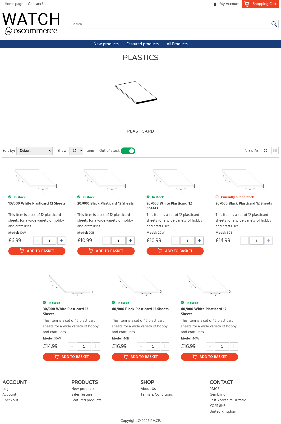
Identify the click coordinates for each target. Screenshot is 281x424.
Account (9, 395)
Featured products (143, 44)
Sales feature (81, 395)
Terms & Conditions (157, 395)
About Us (148, 389)
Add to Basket (40, 251)
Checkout (10, 400)
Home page (14, 4)
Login (7, 389)
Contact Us (37, 4)
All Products (177, 44)
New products (106, 44)
